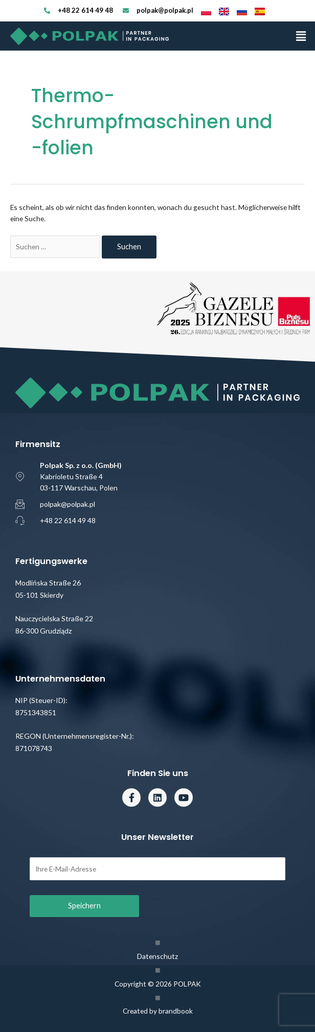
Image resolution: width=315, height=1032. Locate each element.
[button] (301, 36)
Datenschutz (157, 956)
